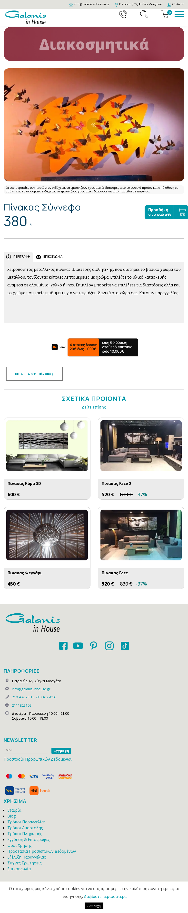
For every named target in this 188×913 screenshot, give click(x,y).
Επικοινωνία (19, 868)
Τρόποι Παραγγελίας (26, 822)
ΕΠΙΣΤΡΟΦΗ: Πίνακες (34, 373)
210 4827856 (46, 697)
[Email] (89, 4)
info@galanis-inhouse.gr (31, 689)
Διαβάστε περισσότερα (105, 896)
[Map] (138, 4)
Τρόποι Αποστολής (25, 827)
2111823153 (21, 705)
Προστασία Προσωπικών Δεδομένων (38, 759)
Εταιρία (14, 810)
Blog (11, 816)
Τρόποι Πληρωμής (24, 833)
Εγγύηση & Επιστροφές (28, 839)
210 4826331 (22, 697)
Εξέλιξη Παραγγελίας (26, 857)
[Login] (175, 4)
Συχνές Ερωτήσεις (24, 863)
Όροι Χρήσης (19, 845)
